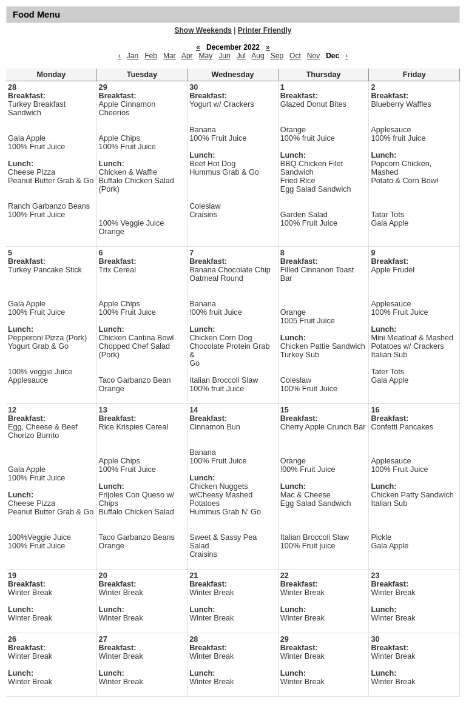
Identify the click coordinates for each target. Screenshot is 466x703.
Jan (132, 56)
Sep (277, 56)
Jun (224, 56)
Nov (313, 56)
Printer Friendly (265, 30)
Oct (295, 56)
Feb (150, 56)
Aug (257, 56)
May (206, 56)
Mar (169, 56)
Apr (187, 56)
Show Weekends (203, 30)
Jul (241, 56)
